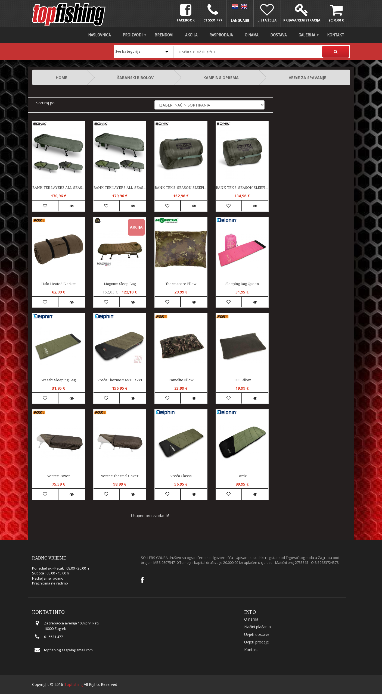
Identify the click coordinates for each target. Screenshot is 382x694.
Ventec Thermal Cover (119, 476)
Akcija (191, 34)
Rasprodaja (221, 34)
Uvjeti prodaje (256, 642)
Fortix (242, 476)
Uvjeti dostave (256, 634)
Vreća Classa (181, 476)
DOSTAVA (278, 34)
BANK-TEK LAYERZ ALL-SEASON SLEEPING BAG (58, 188)
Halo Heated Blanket (58, 284)
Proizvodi (132, 34)
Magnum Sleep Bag (120, 284)
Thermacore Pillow (180, 284)
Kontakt (335, 34)
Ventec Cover (58, 476)
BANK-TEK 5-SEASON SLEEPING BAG (242, 188)
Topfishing (73, 684)
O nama (251, 34)
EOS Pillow (242, 380)
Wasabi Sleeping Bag (58, 380)
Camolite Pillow (181, 380)
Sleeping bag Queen (242, 284)
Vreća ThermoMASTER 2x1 (119, 380)
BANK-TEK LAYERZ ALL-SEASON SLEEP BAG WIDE (120, 188)
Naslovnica (99, 34)
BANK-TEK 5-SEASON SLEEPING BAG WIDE (181, 188)
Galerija (307, 34)
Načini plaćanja (257, 626)
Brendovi (163, 34)
